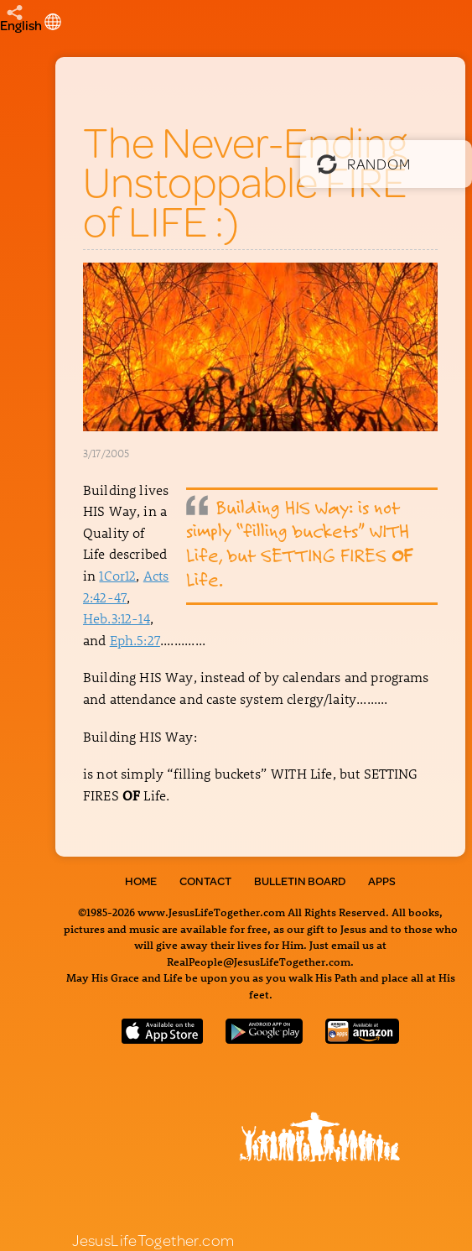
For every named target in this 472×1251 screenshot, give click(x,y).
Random (363, 164)
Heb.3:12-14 (116, 618)
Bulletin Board (299, 881)
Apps (382, 881)
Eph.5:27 (135, 640)
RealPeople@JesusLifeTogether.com (258, 961)
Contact (205, 881)
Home (141, 881)
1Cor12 (117, 575)
